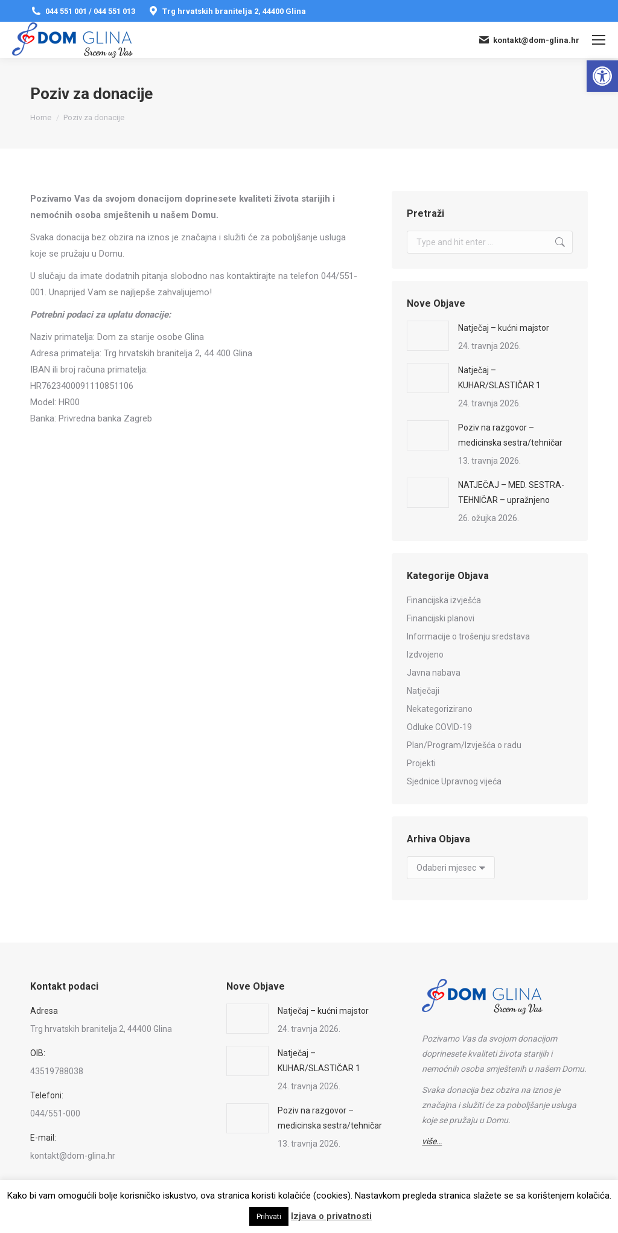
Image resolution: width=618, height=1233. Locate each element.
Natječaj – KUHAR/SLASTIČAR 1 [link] (499, 377)
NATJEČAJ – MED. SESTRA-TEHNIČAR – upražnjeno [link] (511, 492)
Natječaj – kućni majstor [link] (503, 328)
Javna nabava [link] (433, 672)
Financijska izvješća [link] (444, 600)
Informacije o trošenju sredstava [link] (468, 636)
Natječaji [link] (423, 691)
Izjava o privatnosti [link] (331, 1216)
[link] (602, 76)
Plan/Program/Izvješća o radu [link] (464, 745)
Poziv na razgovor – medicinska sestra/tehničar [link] (510, 435)
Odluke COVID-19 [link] (439, 727)
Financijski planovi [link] (440, 618)
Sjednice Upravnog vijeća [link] (454, 781)
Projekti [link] (421, 763)
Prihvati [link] (268, 1216)
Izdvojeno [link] (425, 654)
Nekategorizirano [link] (440, 709)
